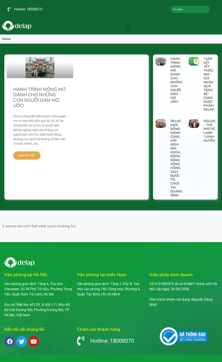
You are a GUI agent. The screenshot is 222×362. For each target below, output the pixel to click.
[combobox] (190, 9)
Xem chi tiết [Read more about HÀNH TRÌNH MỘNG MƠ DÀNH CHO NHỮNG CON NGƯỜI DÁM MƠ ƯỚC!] (27, 155)
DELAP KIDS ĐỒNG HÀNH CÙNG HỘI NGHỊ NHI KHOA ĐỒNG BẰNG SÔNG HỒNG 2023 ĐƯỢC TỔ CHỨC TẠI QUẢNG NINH (176, 158)
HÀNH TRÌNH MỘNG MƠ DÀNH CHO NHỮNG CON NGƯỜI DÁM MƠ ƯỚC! (39, 97)
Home (6, 39)
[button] (128, 26)
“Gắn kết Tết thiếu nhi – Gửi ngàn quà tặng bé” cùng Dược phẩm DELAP (209, 84)
